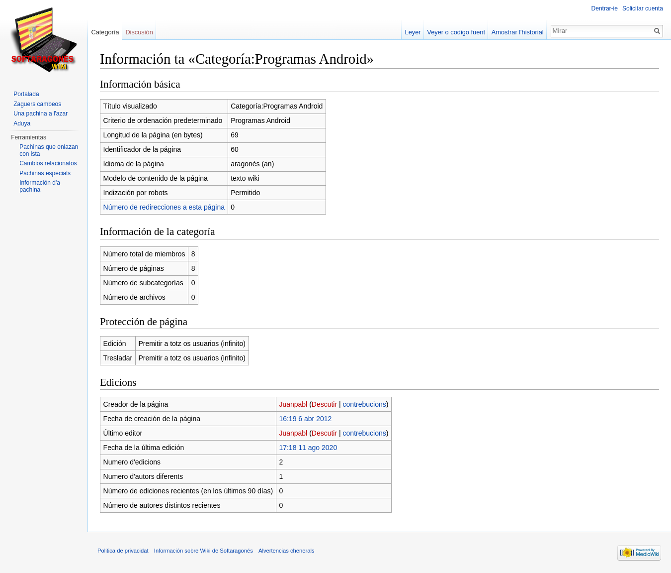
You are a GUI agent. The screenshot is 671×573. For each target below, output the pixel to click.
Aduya (21, 123)
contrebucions (364, 404)
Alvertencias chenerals (286, 551)
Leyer (413, 32)
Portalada (26, 94)
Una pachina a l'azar (40, 113)
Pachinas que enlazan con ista (48, 150)
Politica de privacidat (123, 551)
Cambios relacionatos (48, 163)
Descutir (324, 404)
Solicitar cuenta (642, 8)
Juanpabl (293, 404)
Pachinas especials (45, 173)
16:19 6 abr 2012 (305, 419)
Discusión (139, 32)
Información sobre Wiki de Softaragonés (203, 551)
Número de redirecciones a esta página (164, 207)
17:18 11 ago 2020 (308, 448)
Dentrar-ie (604, 8)
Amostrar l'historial (518, 32)
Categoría (105, 32)
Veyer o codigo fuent (456, 32)
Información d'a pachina (39, 186)
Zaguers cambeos (37, 104)
